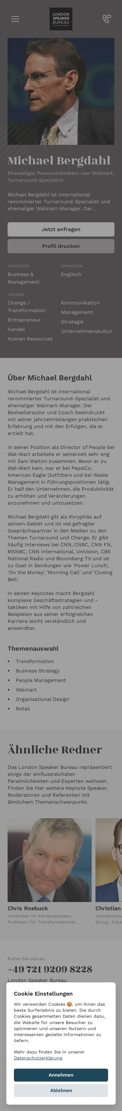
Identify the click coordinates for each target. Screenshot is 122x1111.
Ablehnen (61, 1090)
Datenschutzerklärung (38, 1057)
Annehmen (61, 1075)
